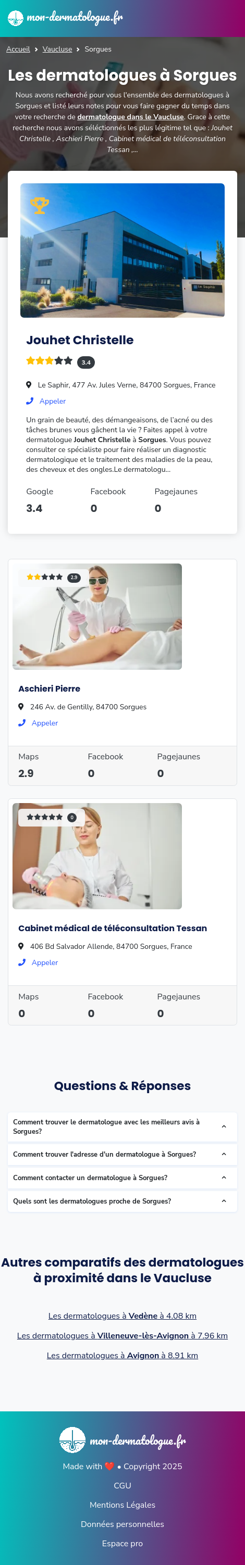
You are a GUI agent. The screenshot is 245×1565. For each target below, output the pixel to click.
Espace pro (122, 1543)
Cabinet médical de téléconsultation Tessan (112, 928)
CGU (122, 1486)
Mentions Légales (122, 1505)
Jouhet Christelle (79, 339)
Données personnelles (122, 1524)
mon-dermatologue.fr (65, 16)
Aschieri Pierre (49, 689)
